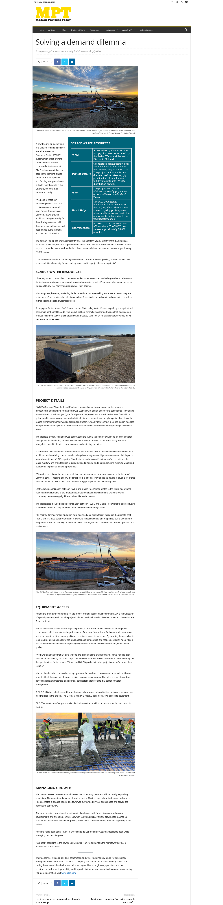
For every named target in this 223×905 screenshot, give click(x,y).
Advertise (112, 29)
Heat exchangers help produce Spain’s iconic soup (58, 900)
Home (41, 29)
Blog (64, 29)
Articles (53, 29)
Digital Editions (78, 29)
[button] (186, 29)
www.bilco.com (68, 873)
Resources (96, 29)
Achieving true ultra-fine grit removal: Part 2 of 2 (113, 900)
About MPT (129, 29)
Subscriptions (147, 29)
